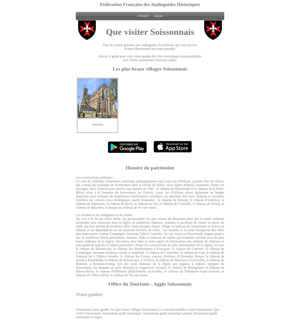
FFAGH (143, 16)
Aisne (158, 16)
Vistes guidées (89, 294)
